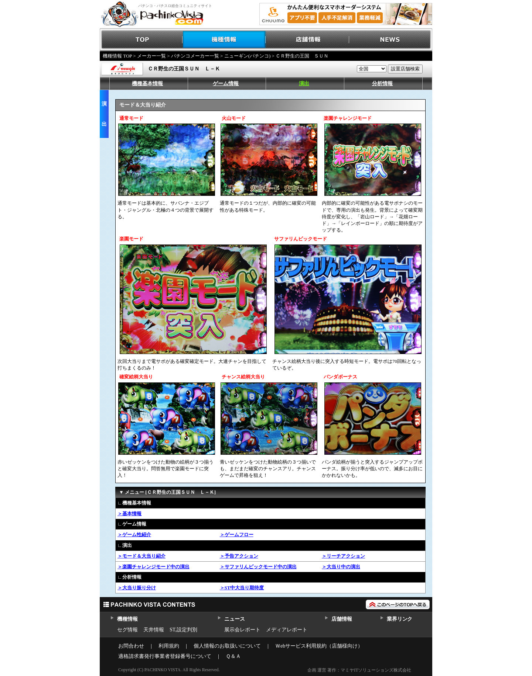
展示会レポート (242, 629)
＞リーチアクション (343, 556)
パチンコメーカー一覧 (195, 56)
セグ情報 (127, 629)
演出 (304, 83)
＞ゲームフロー (236, 534)
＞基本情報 (129, 513)
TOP (141, 39)
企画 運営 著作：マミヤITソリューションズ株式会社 (359, 670)
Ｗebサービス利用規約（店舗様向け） (319, 646)
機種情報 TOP (117, 56)
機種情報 (224, 39)
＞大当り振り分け (136, 587)
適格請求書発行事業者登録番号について (164, 656)
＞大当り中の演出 (341, 566)
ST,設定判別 (183, 629)
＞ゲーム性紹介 (134, 534)
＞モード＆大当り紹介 (141, 556)
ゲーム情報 (226, 83)
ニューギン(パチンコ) (247, 56)
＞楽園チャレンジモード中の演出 (153, 566)
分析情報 (382, 83)
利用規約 (168, 646)
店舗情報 (307, 39)
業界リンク (399, 619)
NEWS (390, 39)
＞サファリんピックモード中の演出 (258, 566)
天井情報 (153, 629)
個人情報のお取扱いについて (227, 646)
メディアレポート (286, 629)
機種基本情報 (147, 83)
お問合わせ (131, 646)
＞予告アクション (239, 556)
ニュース (234, 619)
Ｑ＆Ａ (233, 656)
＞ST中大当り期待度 (242, 587)
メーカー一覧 (151, 56)
